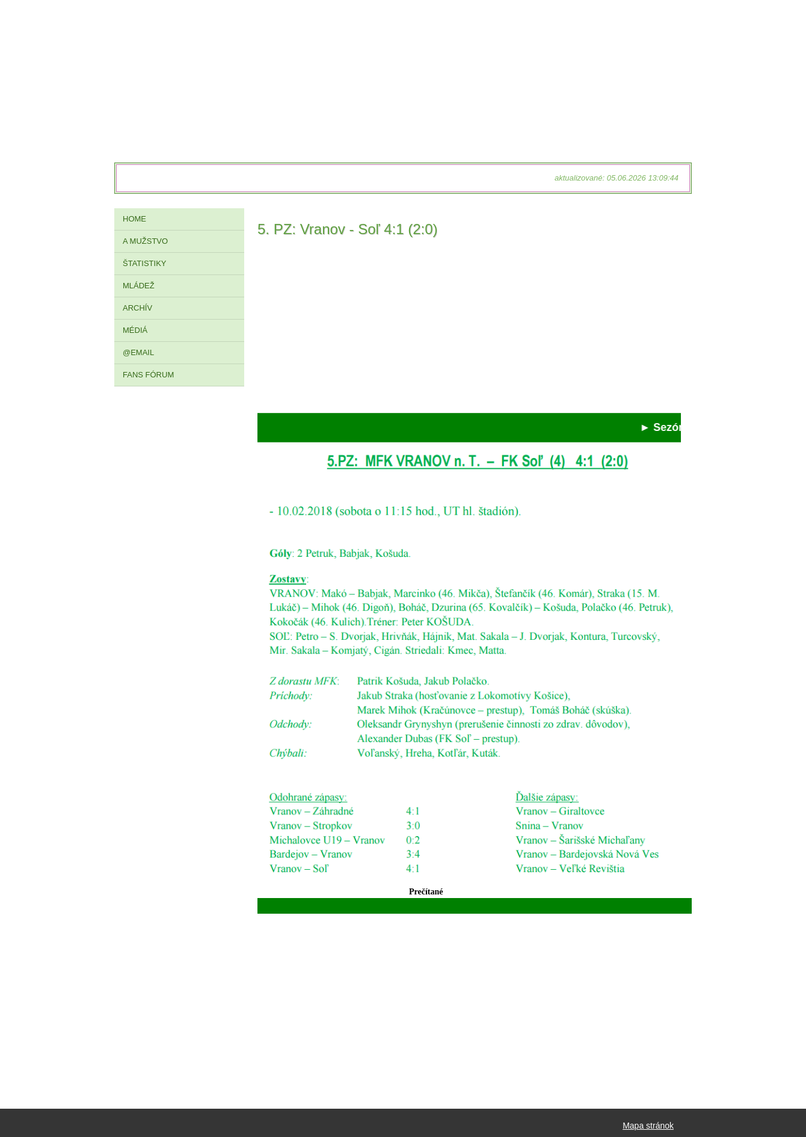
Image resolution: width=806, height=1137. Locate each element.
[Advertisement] (469, 328)
